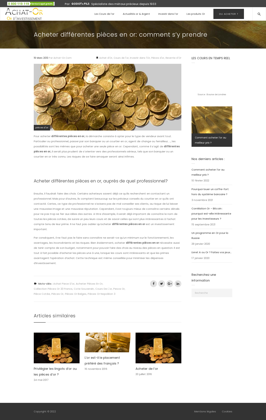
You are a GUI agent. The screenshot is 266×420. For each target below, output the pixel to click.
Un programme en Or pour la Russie (210, 235)
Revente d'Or (173, 58)
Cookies (227, 411)
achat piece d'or (63, 283)
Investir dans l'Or (140, 58)
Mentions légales (205, 411)
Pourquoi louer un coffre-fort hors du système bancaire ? (210, 191)
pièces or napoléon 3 (101, 294)
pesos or (119, 288)
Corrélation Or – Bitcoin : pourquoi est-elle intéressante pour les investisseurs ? (211, 213)
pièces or (57, 294)
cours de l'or (103, 288)
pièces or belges (76, 294)
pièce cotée (42, 294)
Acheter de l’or (147, 369)
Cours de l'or (121, 58)
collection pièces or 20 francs (53, 288)
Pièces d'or (157, 58)
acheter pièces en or (89, 283)
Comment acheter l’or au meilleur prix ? (208, 172)
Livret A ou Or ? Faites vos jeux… (212, 252)
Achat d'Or (105, 58)
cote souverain (84, 288)
